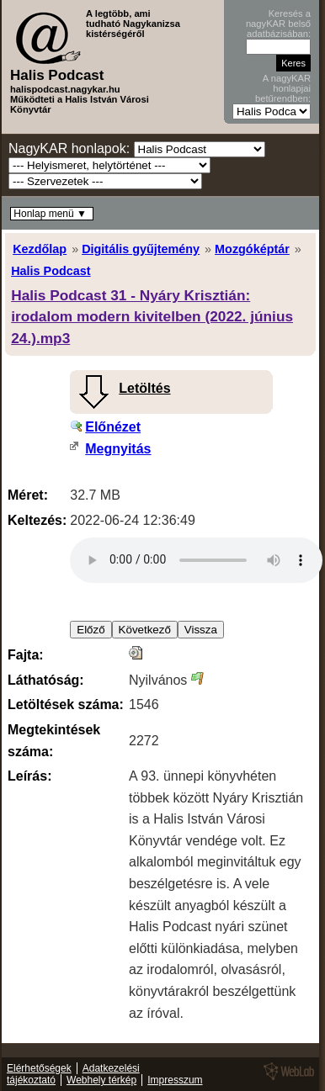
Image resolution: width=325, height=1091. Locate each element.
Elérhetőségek (39, 1068)
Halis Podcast (50, 271)
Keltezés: (37, 520)
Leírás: (29, 776)
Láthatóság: (46, 680)
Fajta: (26, 655)
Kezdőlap (40, 249)
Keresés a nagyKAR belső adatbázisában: (278, 23)
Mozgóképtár (252, 249)
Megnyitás (118, 449)
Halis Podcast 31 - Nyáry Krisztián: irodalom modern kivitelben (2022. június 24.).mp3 (152, 317)
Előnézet (113, 427)
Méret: (28, 495)
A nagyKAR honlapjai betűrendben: (283, 88)
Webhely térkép (101, 1080)
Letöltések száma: (66, 704)
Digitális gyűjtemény (141, 249)
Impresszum (174, 1080)
